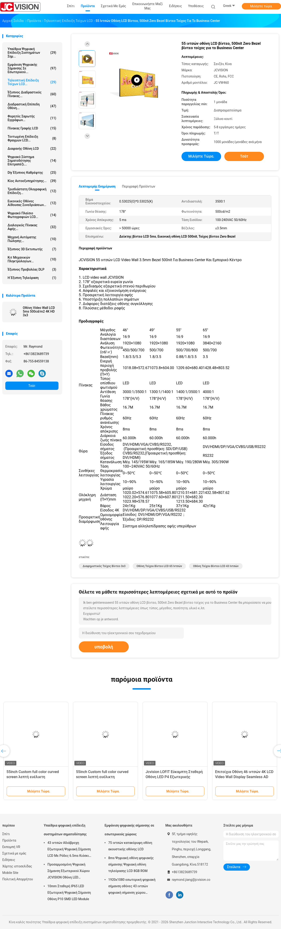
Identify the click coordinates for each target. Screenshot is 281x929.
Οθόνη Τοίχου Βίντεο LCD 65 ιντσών (159, 566)
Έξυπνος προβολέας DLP (32, 269)
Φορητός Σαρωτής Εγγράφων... (32, 118)
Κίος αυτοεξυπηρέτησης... (32, 181)
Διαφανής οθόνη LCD (32, 148)
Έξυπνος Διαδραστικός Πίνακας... (32, 94)
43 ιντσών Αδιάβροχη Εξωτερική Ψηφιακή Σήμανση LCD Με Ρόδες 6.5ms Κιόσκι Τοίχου (69, 850)
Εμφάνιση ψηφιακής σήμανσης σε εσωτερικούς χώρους (129, 830)
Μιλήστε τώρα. (261, 6)
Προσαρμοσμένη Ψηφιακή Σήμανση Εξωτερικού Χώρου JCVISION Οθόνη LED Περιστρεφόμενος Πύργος (68, 872)
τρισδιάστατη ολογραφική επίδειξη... (32, 191)
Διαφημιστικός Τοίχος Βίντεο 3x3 (104, 566)
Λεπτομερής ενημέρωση (97, 186)
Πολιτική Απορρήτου (17, 879)
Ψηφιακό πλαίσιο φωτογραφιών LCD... (32, 215)
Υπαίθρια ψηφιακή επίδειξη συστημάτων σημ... (32, 52)
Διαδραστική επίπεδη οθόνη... (32, 106)
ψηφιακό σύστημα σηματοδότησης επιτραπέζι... (32, 160)
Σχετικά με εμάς (14, 853)
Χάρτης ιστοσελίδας (17, 866)
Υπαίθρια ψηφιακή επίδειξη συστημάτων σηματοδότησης (65, 830)
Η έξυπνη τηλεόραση (32, 277)
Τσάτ (31, 386)
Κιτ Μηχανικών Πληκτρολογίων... (32, 259)
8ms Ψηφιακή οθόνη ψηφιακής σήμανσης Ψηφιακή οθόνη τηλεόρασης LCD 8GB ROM (131, 864)
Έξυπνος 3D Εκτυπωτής (32, 249)
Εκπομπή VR (11, 847)
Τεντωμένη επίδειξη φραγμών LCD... (32, 138)
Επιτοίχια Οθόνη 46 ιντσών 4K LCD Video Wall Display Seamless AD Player (244, 777)
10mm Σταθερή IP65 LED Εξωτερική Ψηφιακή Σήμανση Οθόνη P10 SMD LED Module (69, 892)
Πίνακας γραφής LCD (32, 128)
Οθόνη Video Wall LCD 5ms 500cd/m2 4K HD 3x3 (39, 311)
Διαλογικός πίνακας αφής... (32, 227)
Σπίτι (6, 834)
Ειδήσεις (8, 860)
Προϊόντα (9, 840)
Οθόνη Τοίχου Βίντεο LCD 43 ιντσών (216, 566)
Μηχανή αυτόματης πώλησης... (32, 239)
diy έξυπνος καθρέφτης (32, 172)
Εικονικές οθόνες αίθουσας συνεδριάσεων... (32, 203)
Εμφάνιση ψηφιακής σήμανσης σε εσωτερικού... (32, 68)
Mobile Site (10, 873)
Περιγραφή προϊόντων (138, 186)
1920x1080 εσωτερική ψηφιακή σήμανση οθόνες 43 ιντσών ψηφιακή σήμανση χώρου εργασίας (131, 887)
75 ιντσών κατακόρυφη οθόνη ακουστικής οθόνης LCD (130, 846)
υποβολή (103, 647)
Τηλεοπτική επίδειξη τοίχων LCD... (32, 82)
